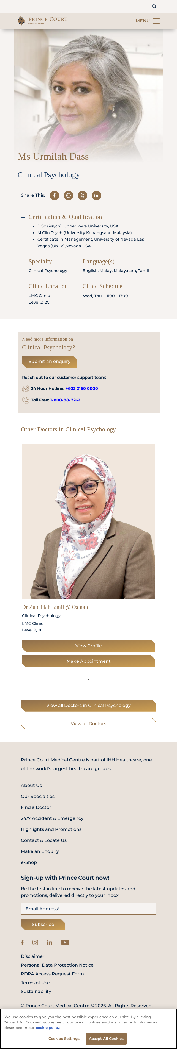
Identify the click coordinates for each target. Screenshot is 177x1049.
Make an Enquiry (40, 851)
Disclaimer (33, 956)
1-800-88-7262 (65, 400)
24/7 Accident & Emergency (52, 818)
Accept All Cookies (106, 1038)
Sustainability (36, 991)
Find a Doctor (36, 807)
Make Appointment (89, 661)
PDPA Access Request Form (52, 974)
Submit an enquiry (49, 361)
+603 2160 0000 (82, 388)
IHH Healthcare (124, 759)
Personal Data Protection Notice (57, 965)
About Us (31, 785)
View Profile (88, 645)
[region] (88, 1029)
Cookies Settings (64, 1038)
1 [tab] (88, 679)
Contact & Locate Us (44, 840)
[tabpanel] (88, 557)
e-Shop (29, 862)
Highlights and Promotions (51, 829)
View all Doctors (88, 723)
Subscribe (43, 924)
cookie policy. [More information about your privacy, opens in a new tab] (48, 1027)
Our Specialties (38, 796)
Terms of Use (35, 983)
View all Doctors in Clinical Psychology (88, 705)
